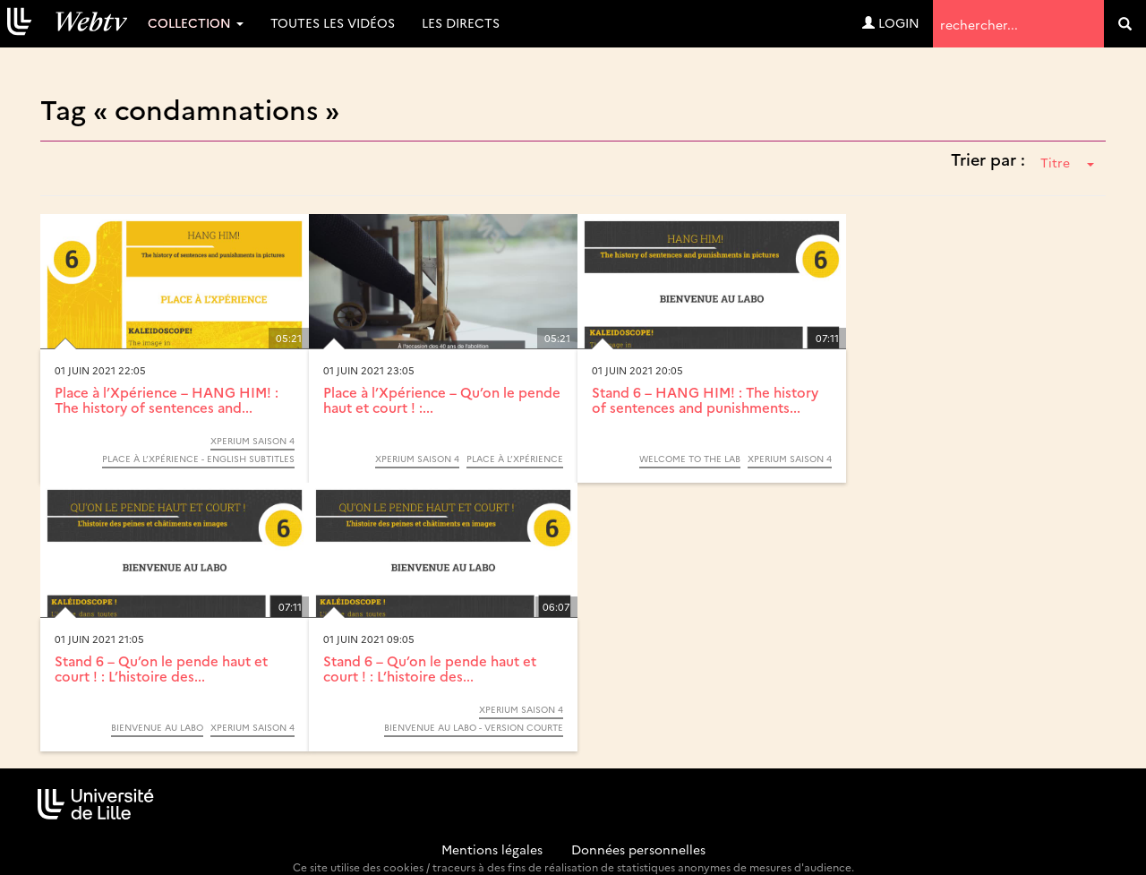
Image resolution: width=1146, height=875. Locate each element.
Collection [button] (196, 22)
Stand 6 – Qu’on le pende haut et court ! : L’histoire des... (161, 668)
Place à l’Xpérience (514, 458)
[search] (1125, 23)
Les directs (461, 22)
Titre (1067, 162)
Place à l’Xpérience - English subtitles (198, 458)
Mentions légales (492, 849)
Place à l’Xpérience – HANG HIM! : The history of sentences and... (166, 399)
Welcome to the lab (689, 458)
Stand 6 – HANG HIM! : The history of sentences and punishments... (705, 399)
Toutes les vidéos (332, 22)
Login (890, 22)
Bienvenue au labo (157, 727)
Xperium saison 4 (252, 440)
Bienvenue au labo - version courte (473, 727)
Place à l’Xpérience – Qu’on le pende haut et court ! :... (441, 399)
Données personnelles (638, 849)
